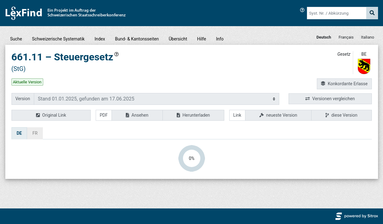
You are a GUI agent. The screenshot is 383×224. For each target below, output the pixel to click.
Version (23, 98)
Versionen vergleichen (330, 99)
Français (346, 37)
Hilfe (201, 38)
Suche (16, 38)
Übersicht (178, 38)
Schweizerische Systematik (58, 38)
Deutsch (324, 37)
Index (99, 38)
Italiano (367, 37)
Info (219, 38)
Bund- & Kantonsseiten (137, 38)
